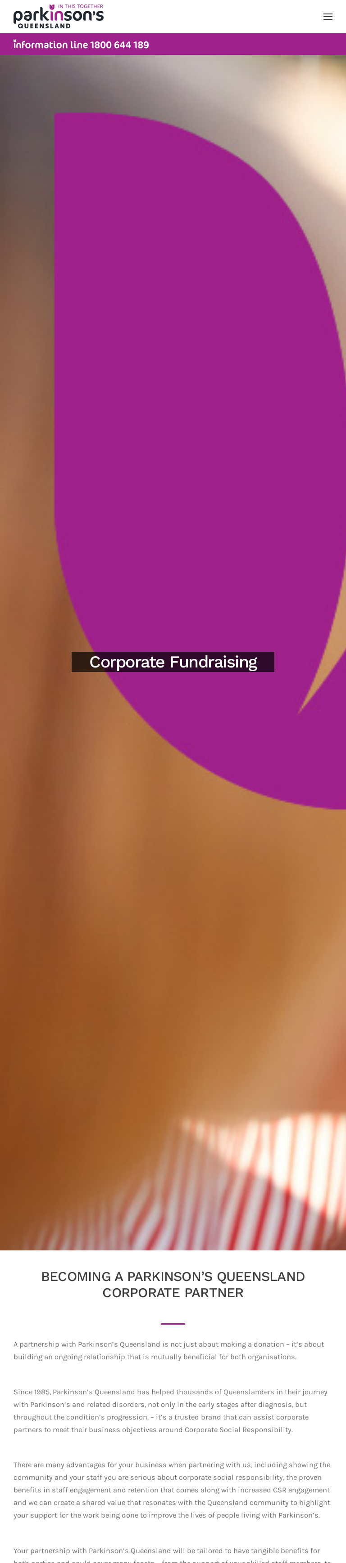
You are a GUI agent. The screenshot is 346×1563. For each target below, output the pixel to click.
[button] (327, 16)
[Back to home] (59, 16)
